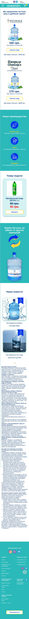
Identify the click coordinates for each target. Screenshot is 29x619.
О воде (3, 559)
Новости (3, 571)
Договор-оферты (5, 573)
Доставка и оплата (6, 583)
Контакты (4, 575)
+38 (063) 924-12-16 (21, 559)
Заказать (14, 212)
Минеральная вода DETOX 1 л (14, 199)
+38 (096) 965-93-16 (21, 562)
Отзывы (3, 591)
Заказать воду (14, 50)
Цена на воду (5, 562)
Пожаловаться (14, 612)
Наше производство (6, 568)
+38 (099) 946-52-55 (21, 564)
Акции (3, 589)
